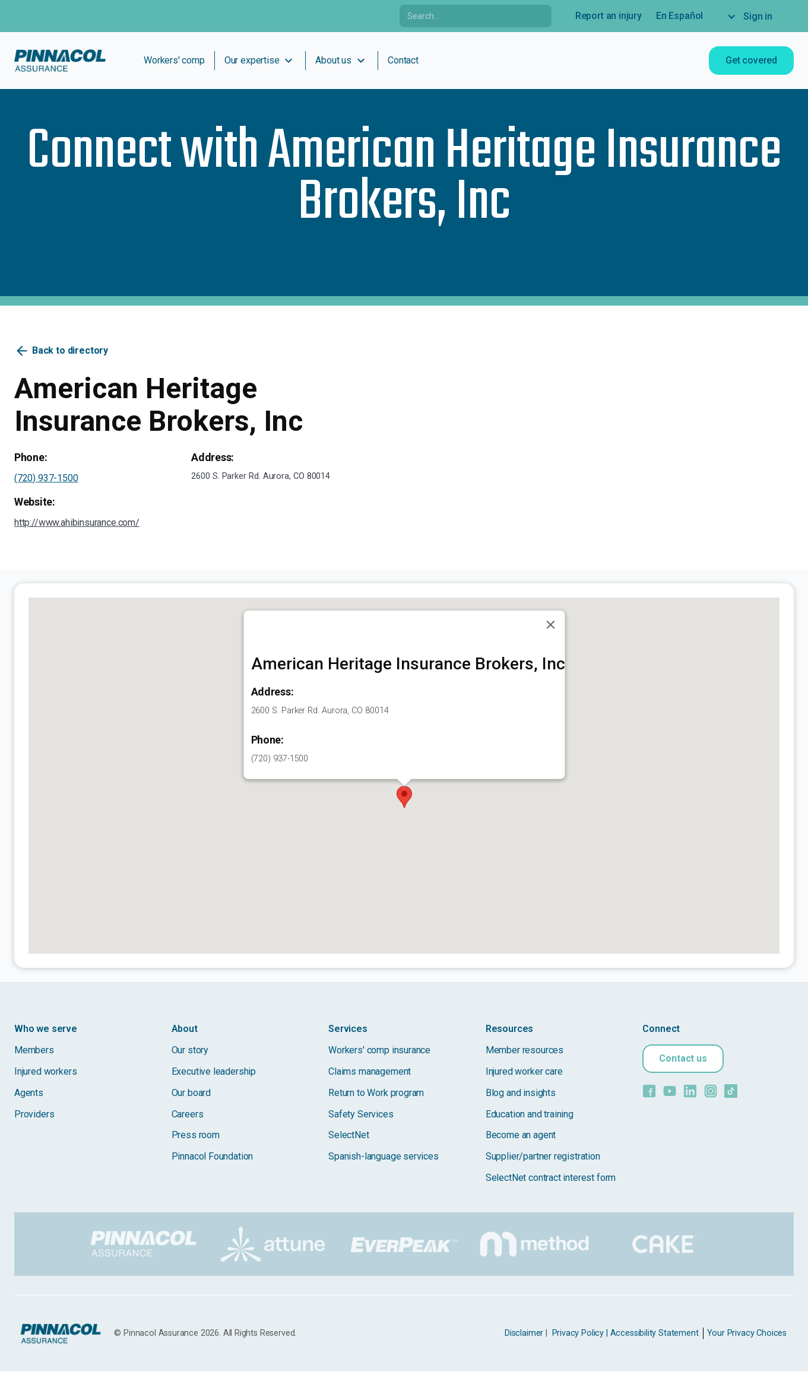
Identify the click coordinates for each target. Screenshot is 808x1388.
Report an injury (608, 15)
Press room (196, 1135)
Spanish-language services (383, 1156)
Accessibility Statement (654, 1333)
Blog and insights (521, 1092)
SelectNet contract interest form (551, 1177)
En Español (679, 15)
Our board (191, 1092)
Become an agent (521, 1135)
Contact (403, 60)
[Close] (550, 625)
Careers (188, 1114)
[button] (404, 797)
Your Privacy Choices (747, 1333)
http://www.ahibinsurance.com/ (77, 522)
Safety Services (360, 1114)
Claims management (369, 1071)
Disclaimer (524, 1333)
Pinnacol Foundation (213, 1156)
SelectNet (348, 1135)
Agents (28, 1092)
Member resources (524, 1050)
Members (34, 1050)
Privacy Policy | (580, 1333)
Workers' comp (174, 60)
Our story (190, 1050)
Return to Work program (376, 1092)
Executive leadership (214, 1071)
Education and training (529, 1114)
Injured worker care (524, 1071)
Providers (34, 1114)
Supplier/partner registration (543, 1156)
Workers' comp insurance (379, 1050)
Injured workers (45, 1071)
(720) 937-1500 (46, 478)
